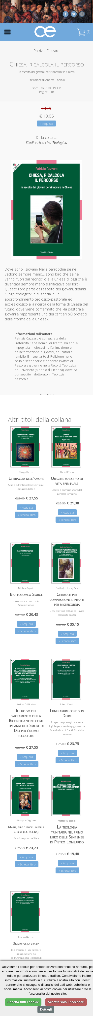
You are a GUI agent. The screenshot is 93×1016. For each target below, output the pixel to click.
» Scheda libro (26, 511)
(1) (83, 31)
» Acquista (46, 123)
